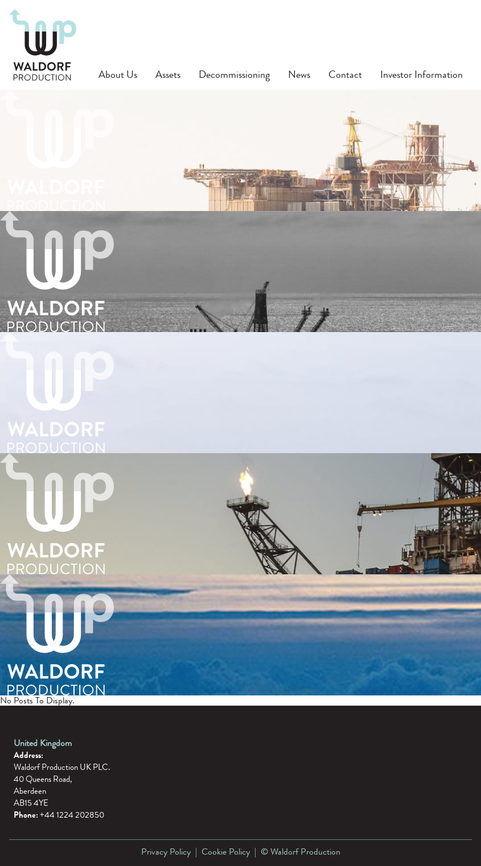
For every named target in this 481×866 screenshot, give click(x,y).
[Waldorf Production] (42, 45)
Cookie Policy (226, 853)
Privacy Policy (166, 853)
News (299, 74)
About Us (117, 74)
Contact (345, 74)
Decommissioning (234, 74)
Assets (167, 74)
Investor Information (421, 74)
